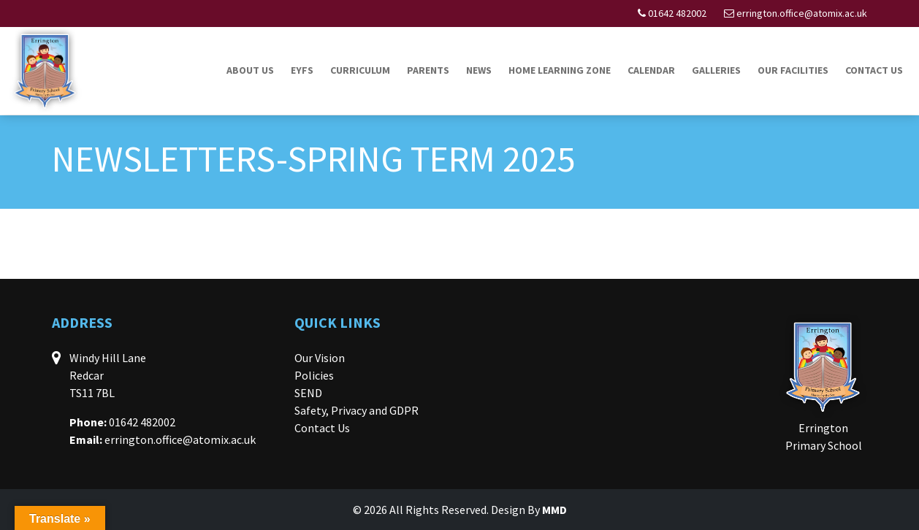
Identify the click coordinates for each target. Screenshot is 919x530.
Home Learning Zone (559, 70)
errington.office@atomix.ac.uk (801, 13)
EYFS (302, 70)
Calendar (651, 70)
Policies (314, 375)
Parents (428, 70)
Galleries (716, 70)
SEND (308, 392)
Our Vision (319, 357)
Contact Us (874, 70)
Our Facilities (793, 70)
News (479, 70)
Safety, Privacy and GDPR (356, 410)
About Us (250, 70)
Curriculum (360, 70)
